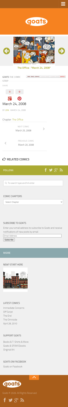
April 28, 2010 (10, 323)
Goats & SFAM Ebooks (14, 345)
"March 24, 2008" (41, 67)
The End (7, 315)
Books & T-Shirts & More (16, 341)
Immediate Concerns (13, 308)
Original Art (8, 349)
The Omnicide (10, 319)
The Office (23, 67)
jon (7, 110)
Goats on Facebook (14, 361)
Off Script (8, 311)
